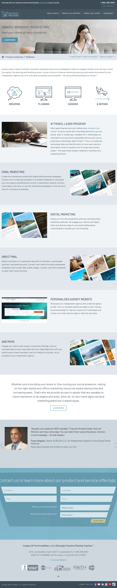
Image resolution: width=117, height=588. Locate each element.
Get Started (108, 6)
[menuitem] (53, 13)
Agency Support (107, 56)
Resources (108, 13)
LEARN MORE (9, 40)
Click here (43, 3)
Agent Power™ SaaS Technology (83, 56)
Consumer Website (58, 560)
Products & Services (71, 13)
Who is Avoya (52, 13)
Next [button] (116, 444)
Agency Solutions (92, 13)
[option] (58, 438)
